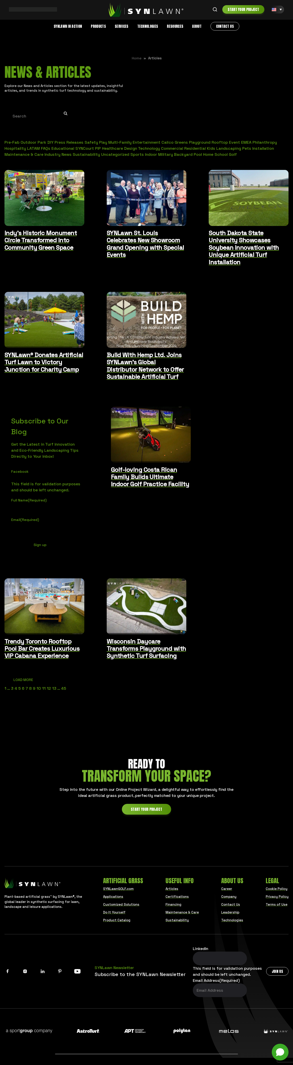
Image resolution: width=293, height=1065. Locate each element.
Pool (198, 154)
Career (226, 889)
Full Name (29, 500)
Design (130, 148)
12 (49, 688)
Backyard (183, 154)
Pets (246, 148)
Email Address (216, 980)
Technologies (147, 26)
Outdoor (28, 142)
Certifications (177, 896)
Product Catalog (116, 920)
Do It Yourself (114, 912)
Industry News (58, 154)
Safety (91, 142)
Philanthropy (265, 142)
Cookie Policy (276, 889)
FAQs (45, 148)
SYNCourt (84, 148)
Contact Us (225, 26)
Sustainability (86, 154)
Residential (195, 148)
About (197, 26)
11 (44, 688)
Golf (233, 154)
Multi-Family (120, 142)
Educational (62, 148)
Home (137, 58)
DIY (50, 142)
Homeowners (79, 1047)
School (221, 154)
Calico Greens (174, 142)
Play (103, 142)
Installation (263, 148)
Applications (113, 896)
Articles (172, 889)
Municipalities (212, 1047)
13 (54, 688)
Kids (211, 148)
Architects (170, 1047)
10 (38, 688)
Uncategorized (115, 154)
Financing (173, 904)
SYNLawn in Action (68, 26)
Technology (149, 148)
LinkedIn (200, 948)
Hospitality (15, 148)
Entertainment (146, 142)
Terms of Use (276, 904)
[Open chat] (280, 1052)
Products (98, 26)
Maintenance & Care (23, 154)
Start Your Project (243, 9)
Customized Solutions (121, 904)
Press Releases (69, 142)
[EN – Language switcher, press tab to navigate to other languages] (277, 9)
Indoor (151, 154)
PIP (98, 148)
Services (121, 26)
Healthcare (112, 148)
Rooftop (220, 142)
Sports (137, 154)
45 (63, 688)
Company (228, 896)
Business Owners (125, 1047)
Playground (199, 142)
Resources (175, 26)
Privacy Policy (277, 896)
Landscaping (228, 148)
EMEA (246, 142)
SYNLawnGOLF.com (118, 889)
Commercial (172, 148)
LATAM (33, 148)
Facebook (20, 471)
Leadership (230, 912)
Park (42, 142)
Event (234, 142)
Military (165, 154)
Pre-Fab (11, 142)
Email (25, 519)
